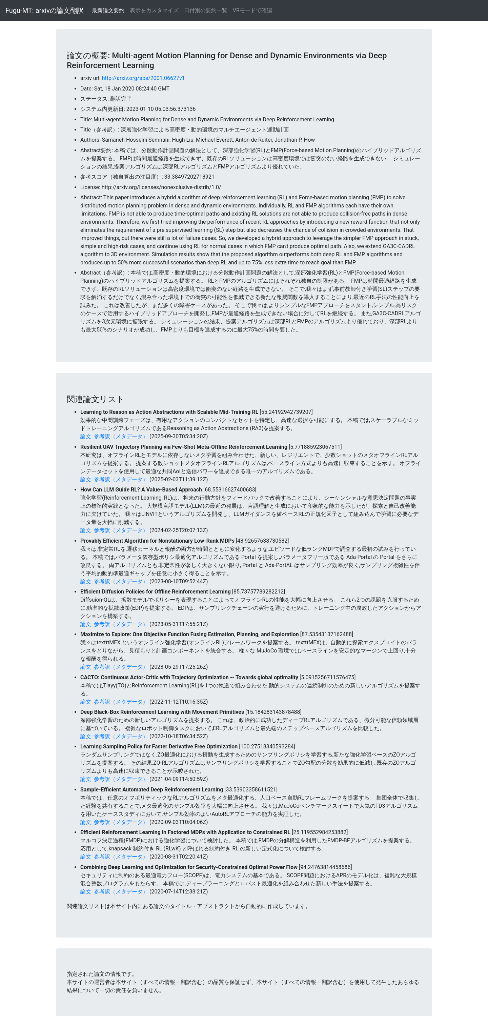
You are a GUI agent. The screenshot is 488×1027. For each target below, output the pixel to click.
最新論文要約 (108, 10)
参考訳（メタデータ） (121, 436)
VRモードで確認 (252, 10)
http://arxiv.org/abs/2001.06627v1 (143, 78)
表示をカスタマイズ (154, 10)
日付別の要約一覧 (205, 10)
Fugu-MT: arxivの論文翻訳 (44, 10)
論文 (85, 436)
